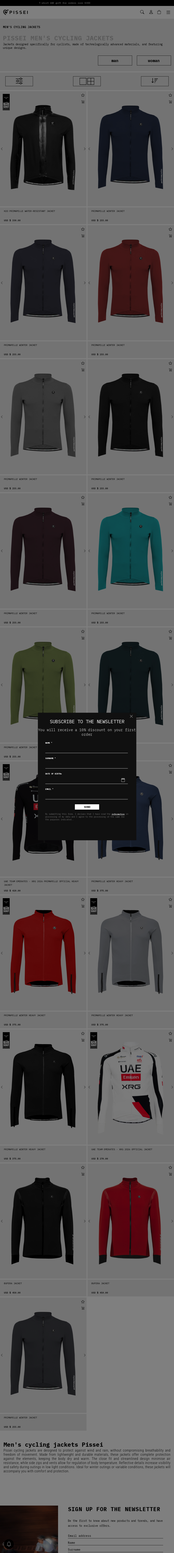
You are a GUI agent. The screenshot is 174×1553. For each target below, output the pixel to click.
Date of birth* (53, 773)
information (118, 814)
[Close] (131, 716)
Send (87, 807)
